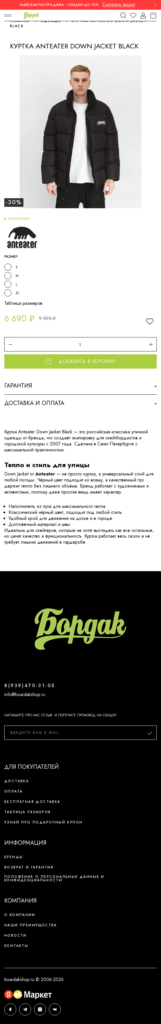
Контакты (16, 946)
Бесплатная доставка (32, 801)
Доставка (16, 781)
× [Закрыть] (155, 5)
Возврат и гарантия (28, 867)
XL (17, 293)
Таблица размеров (23, 303)
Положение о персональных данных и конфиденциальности (54, 878)
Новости (15, 935)
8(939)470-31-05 (29, 685)
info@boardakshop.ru (24, 694)
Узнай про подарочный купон (43, 822)
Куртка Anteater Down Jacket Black (78, 23)
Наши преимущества (30, 925)
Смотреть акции (118, 4)
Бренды (13, 857)
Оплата (13, 791)
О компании (19, 915)
